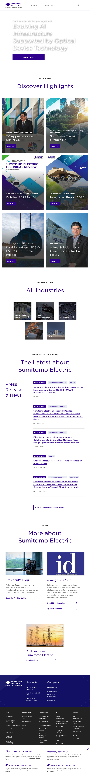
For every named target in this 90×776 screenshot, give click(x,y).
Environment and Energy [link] (10, 721)
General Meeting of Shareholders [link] (62, 722)
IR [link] (56, 712)
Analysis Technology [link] (10, 742)
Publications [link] (43, 712)
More (45, 525)
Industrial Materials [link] (9, 737)
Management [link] (52, 691)
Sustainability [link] (27, 712)
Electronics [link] (9, 732)
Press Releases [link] (39, 382)
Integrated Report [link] (43, 741)
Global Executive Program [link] (78, 727)
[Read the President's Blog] (21, 598)
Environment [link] (26, 721)
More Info (10, 146)
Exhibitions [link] (74, 477)
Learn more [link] (28, 57)
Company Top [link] (52, 687)
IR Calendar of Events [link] (61, 736)
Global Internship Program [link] (76, 736)
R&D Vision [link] (9, 716)
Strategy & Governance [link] (51, 695)
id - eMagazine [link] (44, 721)
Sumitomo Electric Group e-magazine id (32, 21)
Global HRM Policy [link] (77, 722)
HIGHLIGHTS (45, 78)
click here (32, 758)
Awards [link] (72, 382)
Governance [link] (26, 729)
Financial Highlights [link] (59, 731)
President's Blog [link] (45, 725)
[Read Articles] (41, 660)
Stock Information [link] (60, 717)
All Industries (45, 282)
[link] (14, 5)
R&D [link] (7, 712)
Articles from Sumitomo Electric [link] (43, 735)
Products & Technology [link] (57, 382)
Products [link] (35, 5)
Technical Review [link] (42, 729)
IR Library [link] (59, 726)
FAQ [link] (57, 740)
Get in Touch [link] (51, 700)
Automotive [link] (10, 729)
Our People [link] (77, 731)
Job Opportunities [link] (77, 717)
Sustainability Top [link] (27, 717)
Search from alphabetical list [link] (31, 699)
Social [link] (24, 725)
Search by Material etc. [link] (33, 694)
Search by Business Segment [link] (33, 688)
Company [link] (48, 5)
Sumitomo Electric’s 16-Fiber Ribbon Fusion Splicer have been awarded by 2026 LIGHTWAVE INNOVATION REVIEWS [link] (58, 390)
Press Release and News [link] (44, 717)
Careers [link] (75, 712)
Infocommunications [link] (13, 725)
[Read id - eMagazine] (62, 603)
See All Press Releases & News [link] (49, 507)
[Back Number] (62, 608)
